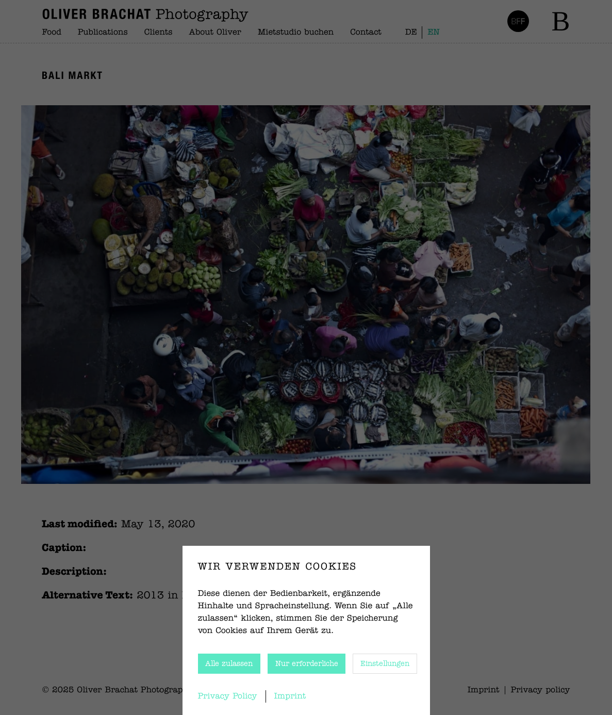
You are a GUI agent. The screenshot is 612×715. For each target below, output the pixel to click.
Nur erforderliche (306, 664)
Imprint (290, 696)
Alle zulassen (229, 664)
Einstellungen (384, 664)
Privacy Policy (227, 696)
